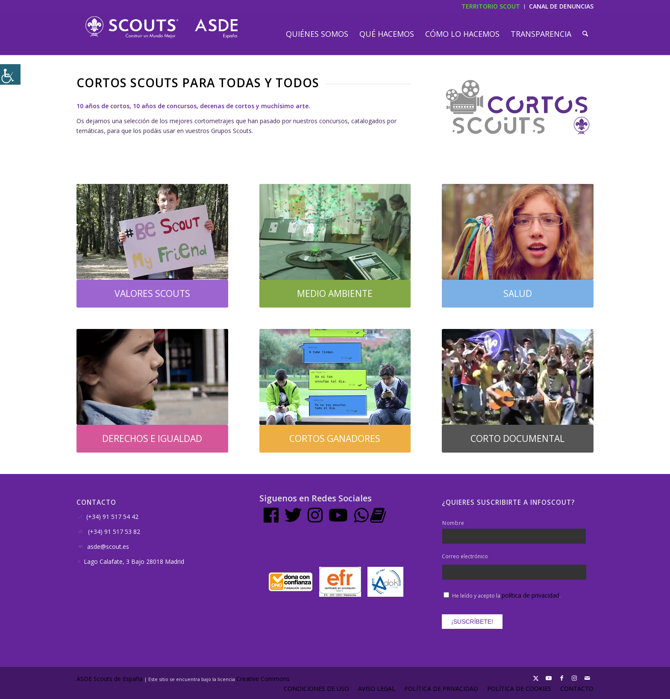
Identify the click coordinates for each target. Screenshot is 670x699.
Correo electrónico (465, 556)
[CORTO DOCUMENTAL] (518, 439)
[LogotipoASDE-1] (161, 27)
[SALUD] (518, 294)
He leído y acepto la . (506, 595)
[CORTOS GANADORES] (335, 439)
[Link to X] (535, 678)
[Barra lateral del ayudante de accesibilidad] (10, 74)
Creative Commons (263, 679)
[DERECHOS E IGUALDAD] (152, 439)
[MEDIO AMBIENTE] (335, 294)
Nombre (453, 523)
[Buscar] (585, 33)
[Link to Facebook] (561, 678)
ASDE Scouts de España (109, 679)
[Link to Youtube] (548, 678)
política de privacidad (530, 595)
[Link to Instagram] (574, 678)
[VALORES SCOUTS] (152, 294)
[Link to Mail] (587, 678)
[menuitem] (317, 33)
